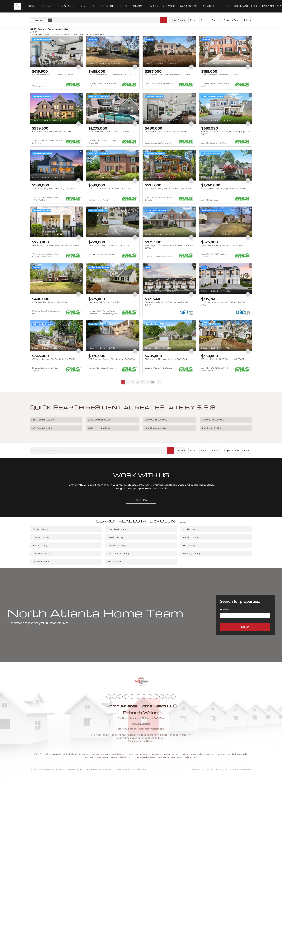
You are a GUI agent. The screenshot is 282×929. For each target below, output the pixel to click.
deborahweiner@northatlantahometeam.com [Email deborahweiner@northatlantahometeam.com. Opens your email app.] (141, 728)
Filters (247, 20)
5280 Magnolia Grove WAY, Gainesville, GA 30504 (223, 303)
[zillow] (126, 696)
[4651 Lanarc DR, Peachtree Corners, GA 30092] (56, 222)
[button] (17, 6)
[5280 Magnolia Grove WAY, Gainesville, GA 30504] (225, 278)
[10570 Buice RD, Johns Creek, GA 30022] (112, 108)
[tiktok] (150, 696)
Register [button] (268, 6)
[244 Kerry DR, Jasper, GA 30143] (112, 278)
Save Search (178, 20)
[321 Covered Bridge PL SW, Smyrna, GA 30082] (169, 165)
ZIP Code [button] (169, 6)
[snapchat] (156, 696)
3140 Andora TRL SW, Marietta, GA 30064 (166, 359)
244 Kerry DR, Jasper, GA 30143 (104, 302)
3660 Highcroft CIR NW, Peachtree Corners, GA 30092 (169, 246)
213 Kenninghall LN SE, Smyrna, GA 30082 (222, 359)
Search (181, 450)
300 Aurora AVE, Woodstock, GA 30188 (51, 131)
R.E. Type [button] (47, 6)
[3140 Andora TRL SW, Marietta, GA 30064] (169, 335)
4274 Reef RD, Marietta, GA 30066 (49, 302)
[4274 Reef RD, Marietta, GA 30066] (56, 278)
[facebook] (108, 696)
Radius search (42, 20)
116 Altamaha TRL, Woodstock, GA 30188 (165, 131)
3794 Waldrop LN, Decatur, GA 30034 (220, 74)
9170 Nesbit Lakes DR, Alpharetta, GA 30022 (223, 188)
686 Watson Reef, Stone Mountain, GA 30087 (168, 74)
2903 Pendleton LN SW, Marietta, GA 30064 (110, 74)
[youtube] (144, 696)
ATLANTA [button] (208, 6)
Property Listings (112, 769)
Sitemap (127, 769)
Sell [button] (93, 6)
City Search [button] (66, 6)
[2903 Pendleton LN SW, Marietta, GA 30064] (112, 51)
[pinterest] (161, 696)
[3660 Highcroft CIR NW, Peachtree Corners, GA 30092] (169, 222)
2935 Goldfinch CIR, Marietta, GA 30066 (221, 245)
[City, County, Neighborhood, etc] (102, 450)
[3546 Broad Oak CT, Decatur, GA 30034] (112, 222)
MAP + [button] (154, 6)
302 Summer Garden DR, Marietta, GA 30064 (111, 359)
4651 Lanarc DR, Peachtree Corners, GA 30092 (55, 245)
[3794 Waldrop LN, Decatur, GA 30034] (225, 51)
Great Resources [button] (114, 6)
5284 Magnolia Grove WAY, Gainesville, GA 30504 (166, 303)
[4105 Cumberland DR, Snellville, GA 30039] (56, 335)
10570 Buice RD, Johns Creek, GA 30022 (108, 131)
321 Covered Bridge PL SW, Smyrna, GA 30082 (168, 188)
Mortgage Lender (247, 6)
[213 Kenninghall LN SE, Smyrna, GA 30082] (225, 335)
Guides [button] (224, 6)
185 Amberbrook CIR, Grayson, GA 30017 (52, 74)
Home (32, 6)
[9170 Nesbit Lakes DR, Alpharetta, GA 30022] (225, 165)
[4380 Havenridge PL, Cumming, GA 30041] (56, 165)
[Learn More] (141, 500)
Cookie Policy (73, 769)
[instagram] (138, 696)
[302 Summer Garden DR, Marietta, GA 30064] (112, 335)
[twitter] (120, 696)
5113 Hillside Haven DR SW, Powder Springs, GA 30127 (225, 133)
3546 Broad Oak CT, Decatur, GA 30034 (108, 245)
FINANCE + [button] (138, 6)
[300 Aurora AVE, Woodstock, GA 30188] (56, 108)
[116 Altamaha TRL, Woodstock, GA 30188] (169, 108)
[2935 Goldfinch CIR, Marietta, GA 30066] (225, 222)
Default (33, 31)
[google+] (167, 696)
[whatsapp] (173, 696)
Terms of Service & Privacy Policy (47, 769)
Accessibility (139, 769)
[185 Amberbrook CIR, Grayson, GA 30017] (56, 51)
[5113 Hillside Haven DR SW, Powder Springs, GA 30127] (225, 108)
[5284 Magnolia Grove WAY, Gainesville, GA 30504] (169, 278)
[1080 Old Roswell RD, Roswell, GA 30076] (112, 165)
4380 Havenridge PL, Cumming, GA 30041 (53, 188)
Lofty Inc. (209, 769)
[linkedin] (114, 696)
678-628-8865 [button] (189, 6)
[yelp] (132, 696)
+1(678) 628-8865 (141, 723)
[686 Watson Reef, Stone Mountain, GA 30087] (169, 51)
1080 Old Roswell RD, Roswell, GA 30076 (109, 188)
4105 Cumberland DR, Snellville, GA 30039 (53, 359)
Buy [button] (82, 6)
